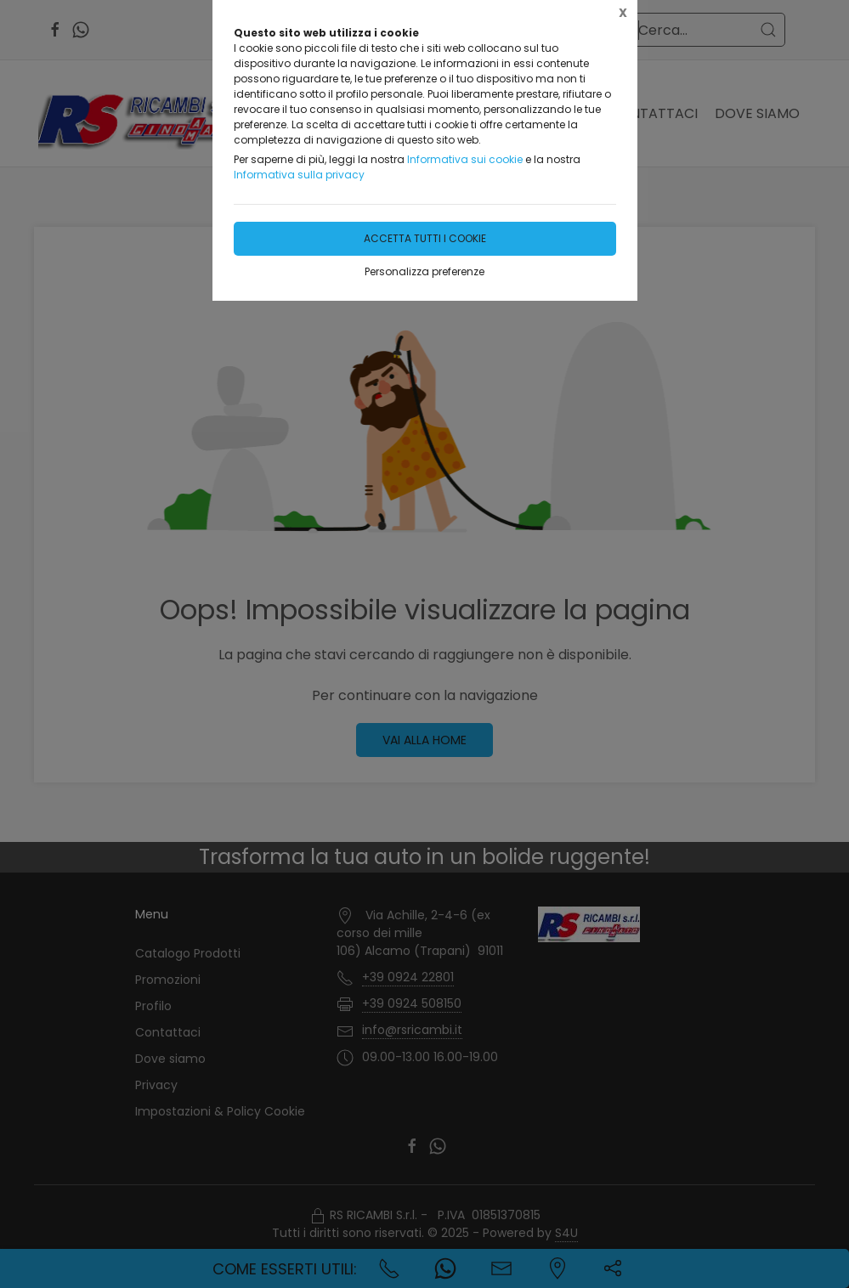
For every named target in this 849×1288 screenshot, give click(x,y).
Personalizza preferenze (424, 271)
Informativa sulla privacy (299, 174)
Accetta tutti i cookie (425, 238)
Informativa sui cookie (465, 159)
